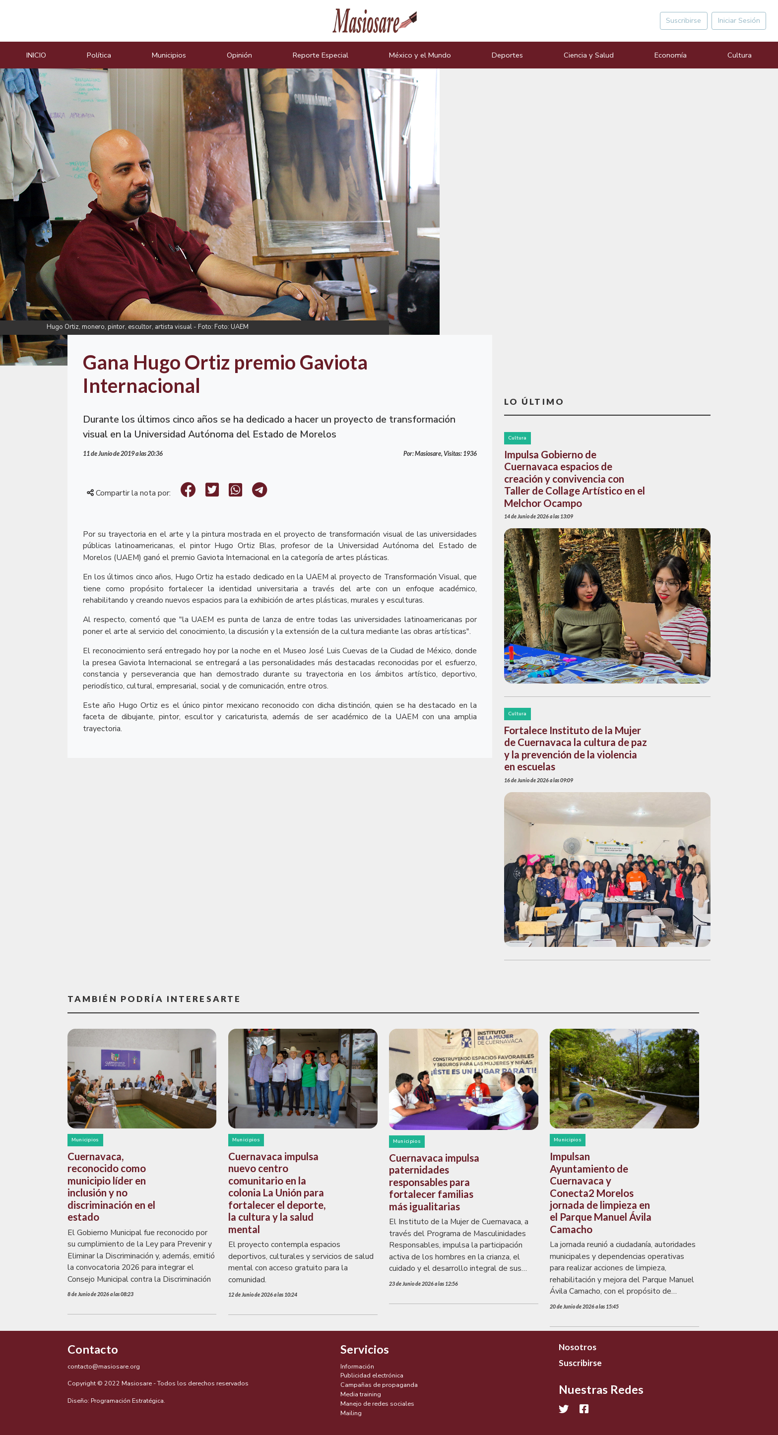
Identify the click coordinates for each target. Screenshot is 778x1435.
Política (99, 55)
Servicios (364, 1349)
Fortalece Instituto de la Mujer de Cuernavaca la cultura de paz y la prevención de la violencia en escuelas (575, 748)
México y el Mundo (420, 55)
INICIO (36, 55)
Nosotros (577, 1347)
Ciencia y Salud (589, 55)
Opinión (239, 55)
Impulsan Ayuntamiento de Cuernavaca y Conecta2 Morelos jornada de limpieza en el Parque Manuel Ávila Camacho (600, 1192)
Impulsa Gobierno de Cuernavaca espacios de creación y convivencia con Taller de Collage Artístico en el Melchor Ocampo (574, 478)
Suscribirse (683, 20)
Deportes (507, 55)
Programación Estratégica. (128, 1400)
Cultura (739, 55)
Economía (670, 55)
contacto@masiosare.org (103, 1366)
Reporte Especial (320, 55)
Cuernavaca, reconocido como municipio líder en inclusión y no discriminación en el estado (111, 1186)
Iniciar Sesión (739, 20)
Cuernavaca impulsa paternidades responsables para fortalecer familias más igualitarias (434, 1182)
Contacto (92, 1349)
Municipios (169, 55)
